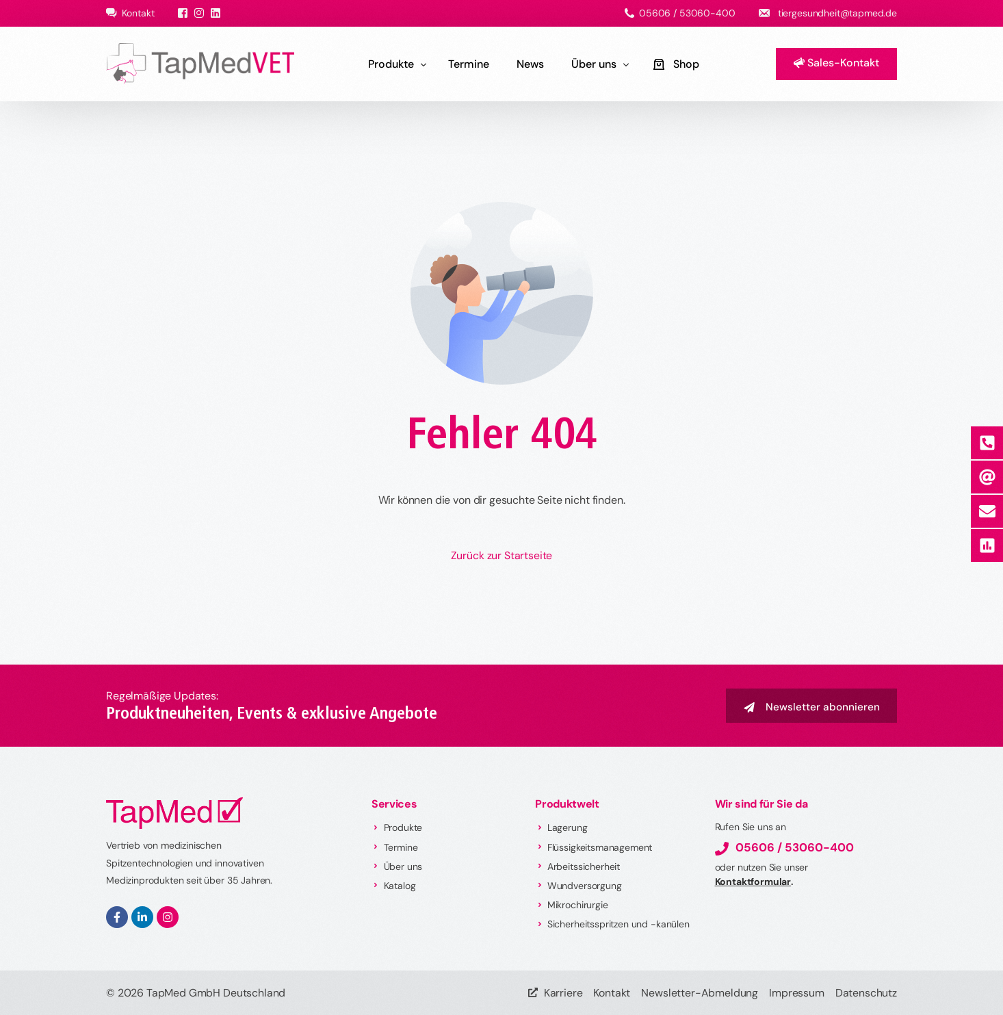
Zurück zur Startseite (502, 555)
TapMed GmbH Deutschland (215, 993)
